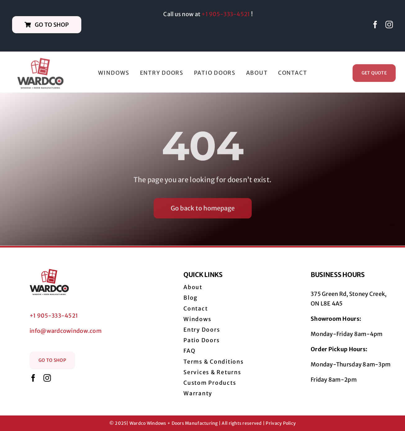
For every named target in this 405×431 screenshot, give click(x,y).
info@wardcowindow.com (65, 330)
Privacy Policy (281, 423)
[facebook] (375, 24)
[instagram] (389, 24)
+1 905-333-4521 (225, 14)
